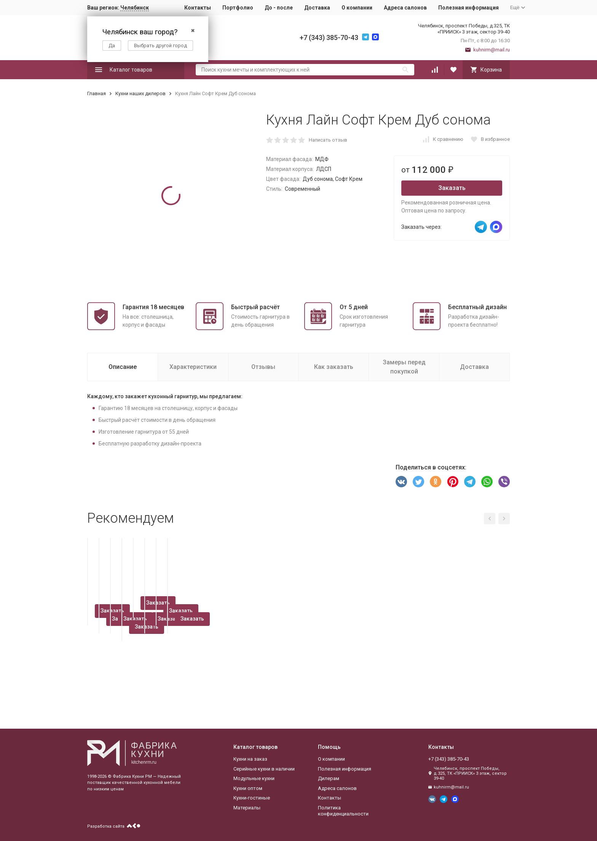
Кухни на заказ (250, 759)
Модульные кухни (254, 778)
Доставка (317, 8)
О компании (357, 8)
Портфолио (237, 8)
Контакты (197, 8)
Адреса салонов (405, 8)
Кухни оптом (247, 788)
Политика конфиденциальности (343, 811)
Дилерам (328, 778)
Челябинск (134, 8)
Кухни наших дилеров (140, 93)
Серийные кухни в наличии (264, 769)
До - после (279, 8)
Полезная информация (468, 8)
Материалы (246, 808)
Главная (96, 93)
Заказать (452, 187)
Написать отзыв (328, 140)
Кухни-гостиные (251, 798)
